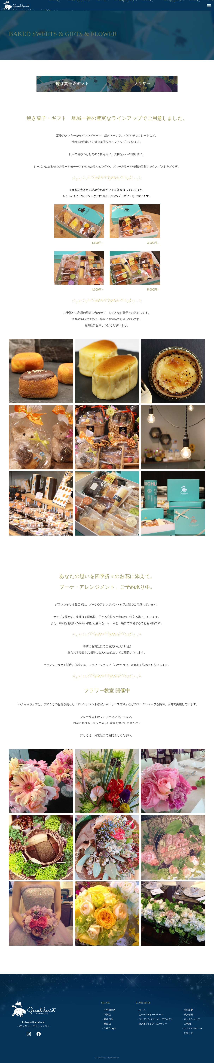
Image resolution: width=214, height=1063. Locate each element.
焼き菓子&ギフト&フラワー (153, 1023)
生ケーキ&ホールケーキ (151, 1014)
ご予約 (187, 1023)
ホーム (142, 1010)
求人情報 (188, 1014)
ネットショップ (192, 1019)
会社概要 (188, 1010)
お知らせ (188, 1033)
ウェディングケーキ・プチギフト (156, 1019)
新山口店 (108, 1019)
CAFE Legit (110, 1028)
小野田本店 (109, 1010)
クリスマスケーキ (193, 1028)
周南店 (107, 1023)
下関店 (107, 1014)
